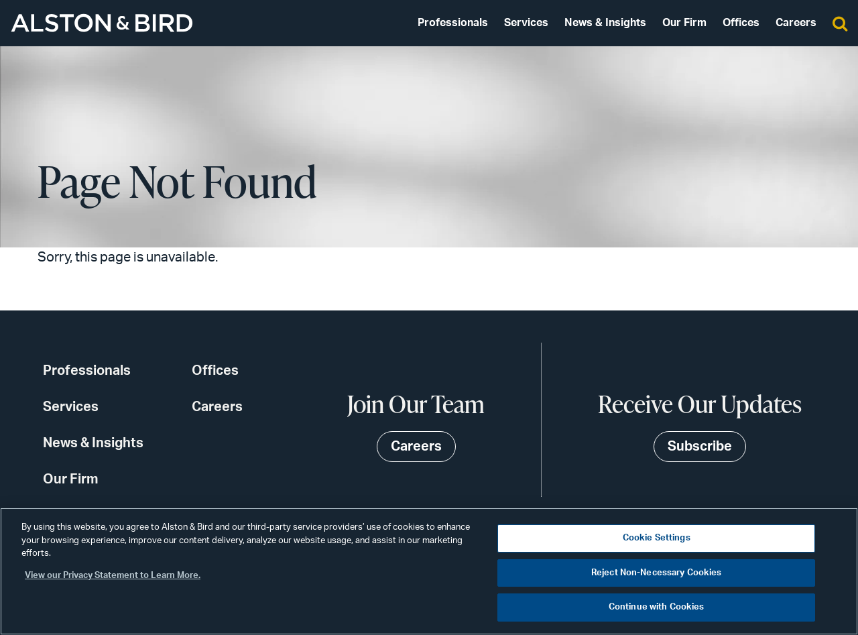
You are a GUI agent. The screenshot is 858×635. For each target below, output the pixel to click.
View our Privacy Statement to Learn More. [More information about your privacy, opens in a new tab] (112, 575)
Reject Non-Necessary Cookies (656, 573)
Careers (796, 22)
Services (526, 22)
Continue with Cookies (656, 607)
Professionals (453, 22)
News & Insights (605, 22)
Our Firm (684, 22)
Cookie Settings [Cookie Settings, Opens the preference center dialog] (656, 538)
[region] (429, 571)
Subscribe (700, 446)
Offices (741, 22)
